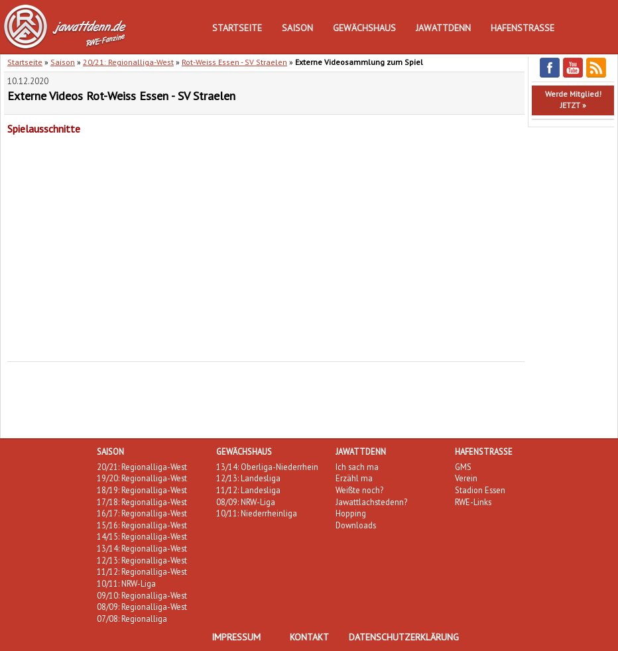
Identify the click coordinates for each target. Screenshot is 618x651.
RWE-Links (473, 502)
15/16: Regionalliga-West (142, 525)
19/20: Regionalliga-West (142, 478)
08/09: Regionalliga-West (142, 606)
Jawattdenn (443, 28)
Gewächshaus (364, 28)
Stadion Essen (480, 490)
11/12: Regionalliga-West (142, 571)
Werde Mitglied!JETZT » (573, 99)
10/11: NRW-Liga (126, 583)
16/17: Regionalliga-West (142, 513)
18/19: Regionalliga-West (142, 490)
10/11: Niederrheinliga (256, 513)
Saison (297, 28)
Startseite (237, 28)
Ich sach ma (357, 466)
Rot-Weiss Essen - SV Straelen (234, 62)
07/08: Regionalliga (132, 618)
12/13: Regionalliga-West (142, 560)
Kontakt (309, 637)
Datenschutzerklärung (404, 637)
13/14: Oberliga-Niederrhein (267, 466)
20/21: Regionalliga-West (128, 62)
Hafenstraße (522, 28)
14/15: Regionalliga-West (142, 536)
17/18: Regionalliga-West (142, 502)
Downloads (356, 525)
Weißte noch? (359, 490)
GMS (463, 466)
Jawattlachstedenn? (371, 502)
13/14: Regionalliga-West (142, 548)
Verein (466, 478)
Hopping (351, 513)
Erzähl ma (354, 478)
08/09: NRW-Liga (245, 502)
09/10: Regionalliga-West (142, 595)
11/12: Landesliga (248, 490)
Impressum (236, 637)
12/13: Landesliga (248, 478)
